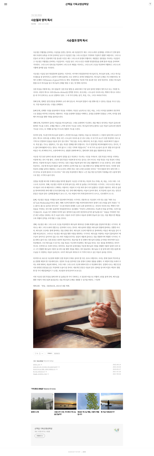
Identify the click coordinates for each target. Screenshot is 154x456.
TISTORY (77, 452)
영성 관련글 (40, 361)
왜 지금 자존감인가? (39, 371)
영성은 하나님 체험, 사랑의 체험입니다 (44, 369)
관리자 (84, 452)
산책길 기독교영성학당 (77, 4)
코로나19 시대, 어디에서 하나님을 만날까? (45, 367)
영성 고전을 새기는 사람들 (42, 431)
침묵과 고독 (36, 364)
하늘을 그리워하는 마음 (40, 374)
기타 (34, 361)
